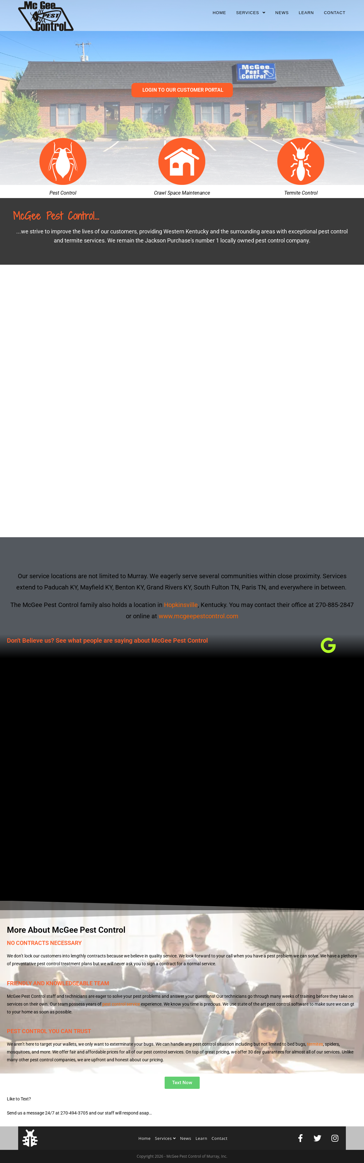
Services (165, 1138)
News (185, 1138)
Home (144, 1138)
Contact (220, 1138)
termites (315, 1044)
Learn (202, 1138)
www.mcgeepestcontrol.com (198, 616)
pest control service (121, 1004)
